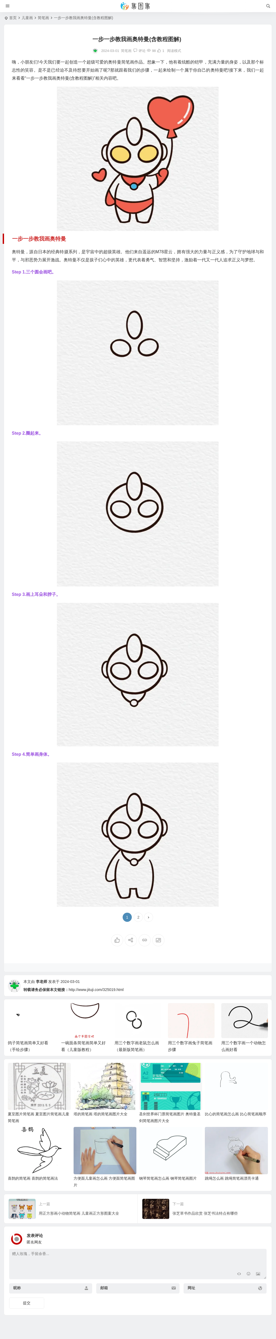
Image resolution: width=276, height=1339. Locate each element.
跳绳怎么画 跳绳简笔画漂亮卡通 (232, 1178)
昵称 (17, 1288)
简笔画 (43, 18)
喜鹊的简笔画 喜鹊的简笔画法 (33, 1178)
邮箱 (104, 1288)
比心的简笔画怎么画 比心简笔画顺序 (235, 1114)
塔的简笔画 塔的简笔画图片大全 (100, 1114)
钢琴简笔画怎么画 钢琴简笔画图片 (168, 1178)
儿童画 (27, 18)
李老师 (41, 981)
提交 (26, 1303)
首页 (13, 18)
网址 (191, 1288)
